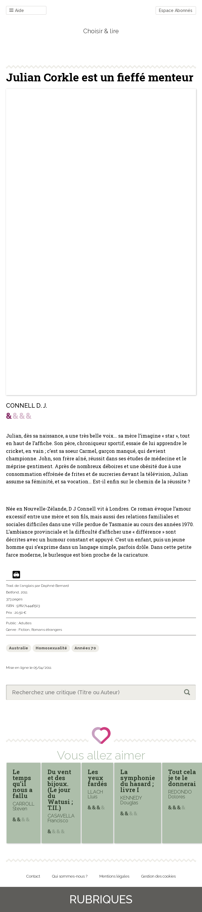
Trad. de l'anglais (20, 586)
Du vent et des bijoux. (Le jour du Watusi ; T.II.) (60, 789)
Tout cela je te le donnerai (182, 778)
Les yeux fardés (97, 778)
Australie (18, 648)
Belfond (12, 592)
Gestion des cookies (158, 876)
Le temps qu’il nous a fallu (23, 784)
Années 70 (85, 648)
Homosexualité (51, 648)
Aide (16, 10)
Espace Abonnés (175, 10)
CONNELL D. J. (26, 405)
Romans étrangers (46, 630)
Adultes (25, 623)
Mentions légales (114, 876)
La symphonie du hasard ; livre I (137, 781)
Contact (33, 876)
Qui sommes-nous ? (69, 876)
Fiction (24, 630)
